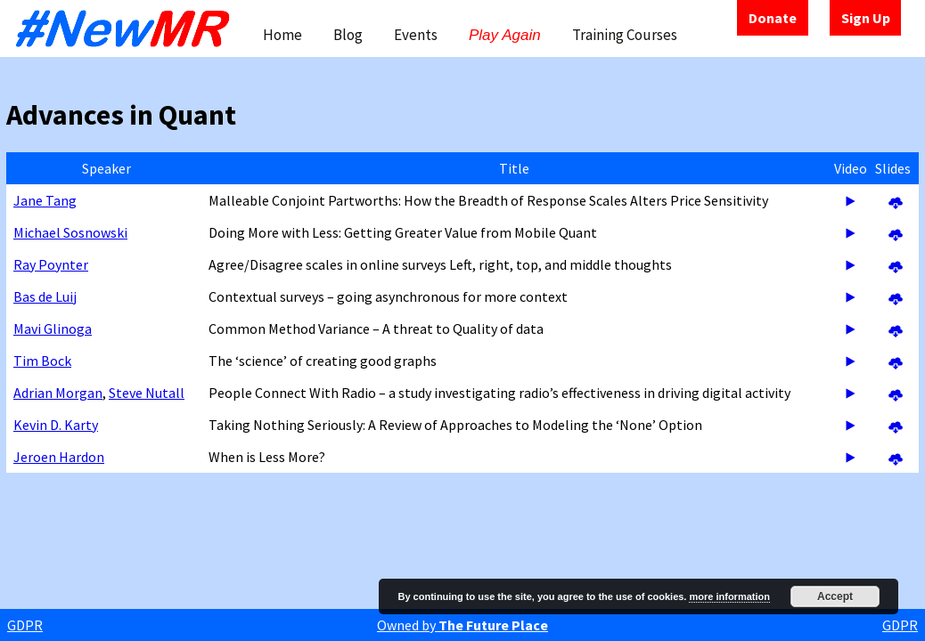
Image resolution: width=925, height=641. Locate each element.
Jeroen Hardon (58, 457)
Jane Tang (45, 200)
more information (729, 596)
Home (282, 35)
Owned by (462, 625)
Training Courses (624, 35)
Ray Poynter (50, 264)
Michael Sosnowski (70, 232)
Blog (348, 35)
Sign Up (865, 18)
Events (416, 35)
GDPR (25, 625)
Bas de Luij (45, 296)
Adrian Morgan (57, 393)
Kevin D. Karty (55, 425)
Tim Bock (42, 360)
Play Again (505, 35)
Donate (773, 18)
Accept (835, 596)
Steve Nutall (146, 393)
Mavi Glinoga (52, 328)
